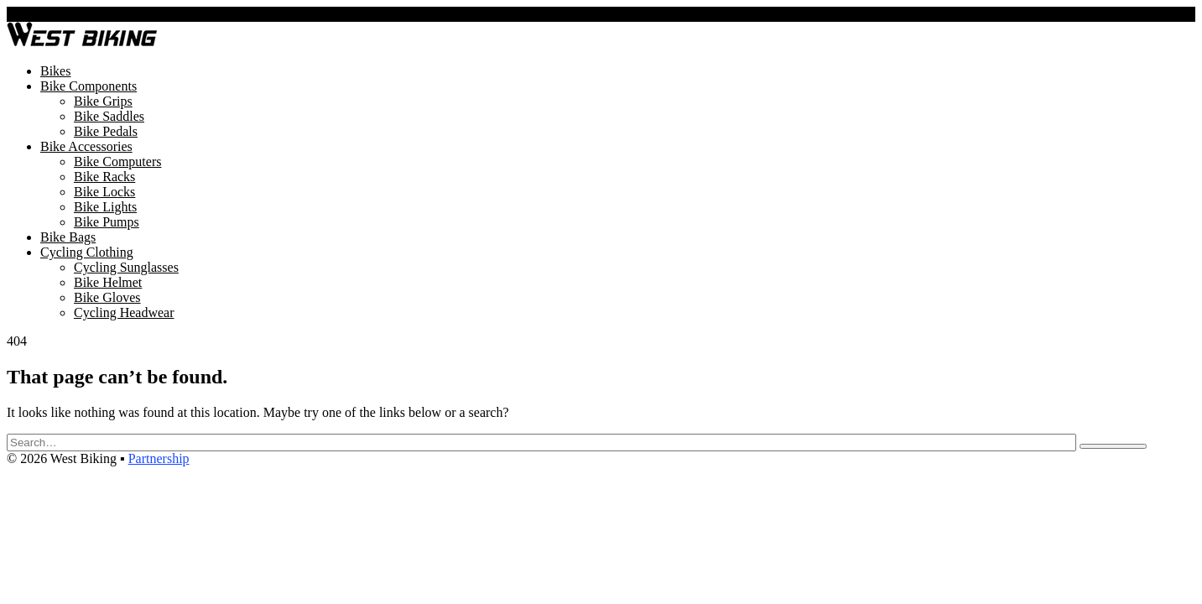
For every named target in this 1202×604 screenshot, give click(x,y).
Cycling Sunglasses (126, 267)
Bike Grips (103, 101)
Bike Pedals (106, 131)
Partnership (159, 458)
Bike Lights (105, 207)
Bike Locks (104, 192)
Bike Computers (117, 161)
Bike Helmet (108, 282)
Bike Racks (104, 176)
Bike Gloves (107, 297)
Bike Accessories (86, 146)
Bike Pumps (106, 222)
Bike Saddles (109, 116)
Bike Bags (68, 237)
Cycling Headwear (124, 312)
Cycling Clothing (86, 252)
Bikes (55, 71)
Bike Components (88, 86)
